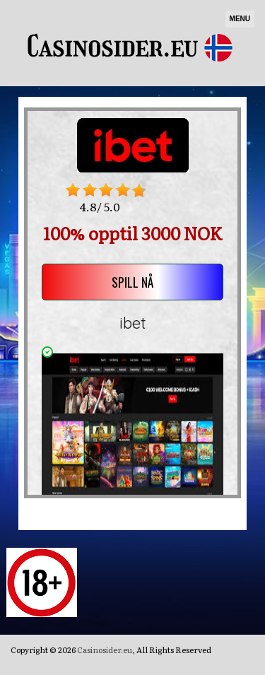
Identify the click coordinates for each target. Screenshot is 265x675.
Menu (240, 19)
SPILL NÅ (132, 282)
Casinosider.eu (104, 649)
